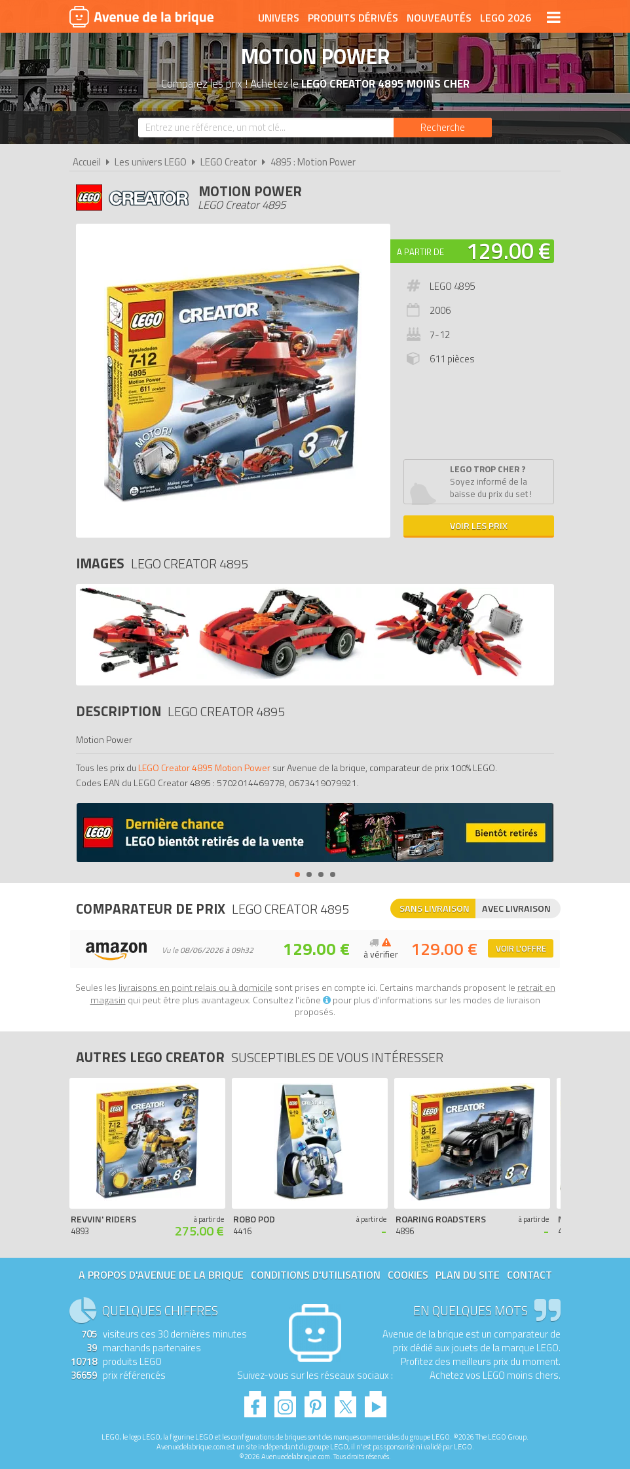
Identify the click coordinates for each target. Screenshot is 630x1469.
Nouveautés (439, 18)
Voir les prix (479, 525)
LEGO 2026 (505, 18)
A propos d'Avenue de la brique (161, 1275)
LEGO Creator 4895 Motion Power (204, 767)
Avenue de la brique (141, 16)
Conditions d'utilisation (315, 1275)
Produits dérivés (353, 18)
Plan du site (467, 1275)
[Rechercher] (443, 127)
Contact (529, 1275)
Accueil (87, 161)
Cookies (408, 1275)
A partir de (420, 251)
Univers (278, 18)
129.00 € (508, 250)
